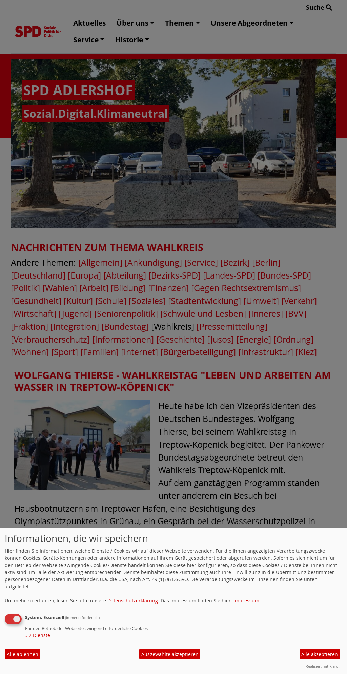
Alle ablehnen (22, 654)
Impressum (246, 600)
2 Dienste (37, 635)
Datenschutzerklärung (132, 600)
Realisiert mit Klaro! (323, 666)
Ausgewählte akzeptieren (170, 654)
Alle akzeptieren (319, 654)
